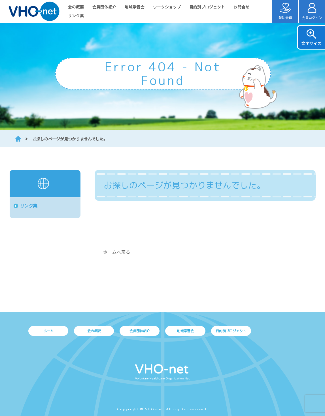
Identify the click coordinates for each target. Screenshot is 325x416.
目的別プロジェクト (207, 7)
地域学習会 (135, 7)
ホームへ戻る (116, 252)
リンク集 (76, 15)
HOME (18, 139)
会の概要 (76, 7)
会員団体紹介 (104, 7)
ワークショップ (167, 7)
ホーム (48, 330)
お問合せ (241, 7)
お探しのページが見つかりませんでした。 (69, 139)
